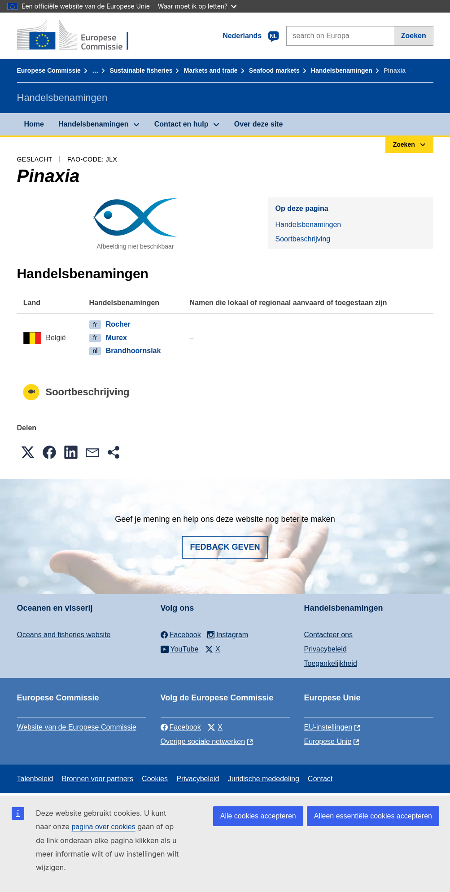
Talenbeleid (35, 779)
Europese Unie (328, 741)
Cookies (155, 779)
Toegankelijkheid (330, 663)
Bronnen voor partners (97, 779)
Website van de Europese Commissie (77, 727)
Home (34, 124)
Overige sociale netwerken (203, 741)
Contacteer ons (328, 634)
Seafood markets (274, 70)
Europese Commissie (49, 70)
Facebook (181, 727)
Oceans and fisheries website (64, 634)
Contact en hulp (181, 124)
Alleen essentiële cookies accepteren (373, 816)
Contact (320, 779)
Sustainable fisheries (140, 70)
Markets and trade (211, 70)
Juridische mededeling (263, 779)
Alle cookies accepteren (258, 816)
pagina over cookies (103, 827)
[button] (28, 452)
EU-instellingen (328, 727)
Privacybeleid (325, 649)
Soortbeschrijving (302, 239)
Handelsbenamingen (341, 70)
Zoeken (413, 35)
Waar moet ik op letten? (197, 6)
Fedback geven (225, 546)
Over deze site (258, 124)
